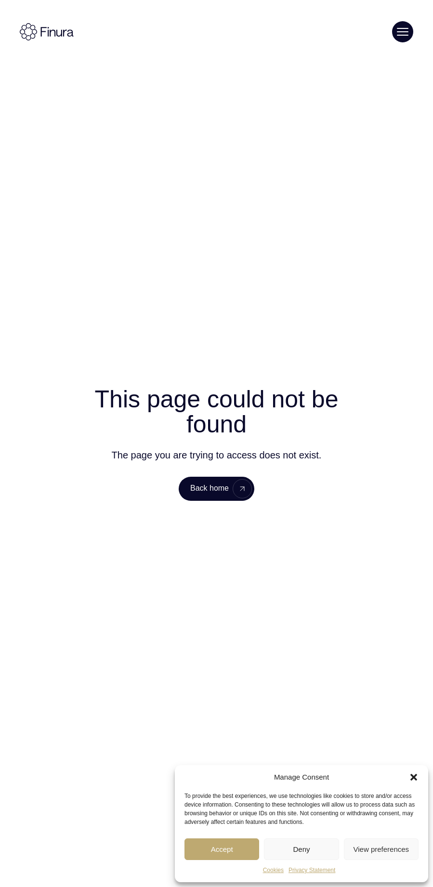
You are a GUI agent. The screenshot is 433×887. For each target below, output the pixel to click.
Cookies (273, 870)
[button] (414, 777)
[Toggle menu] (402, 31)
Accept (222, 849)
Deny (301, 849)
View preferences (381, 849)
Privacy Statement (312, 870)
